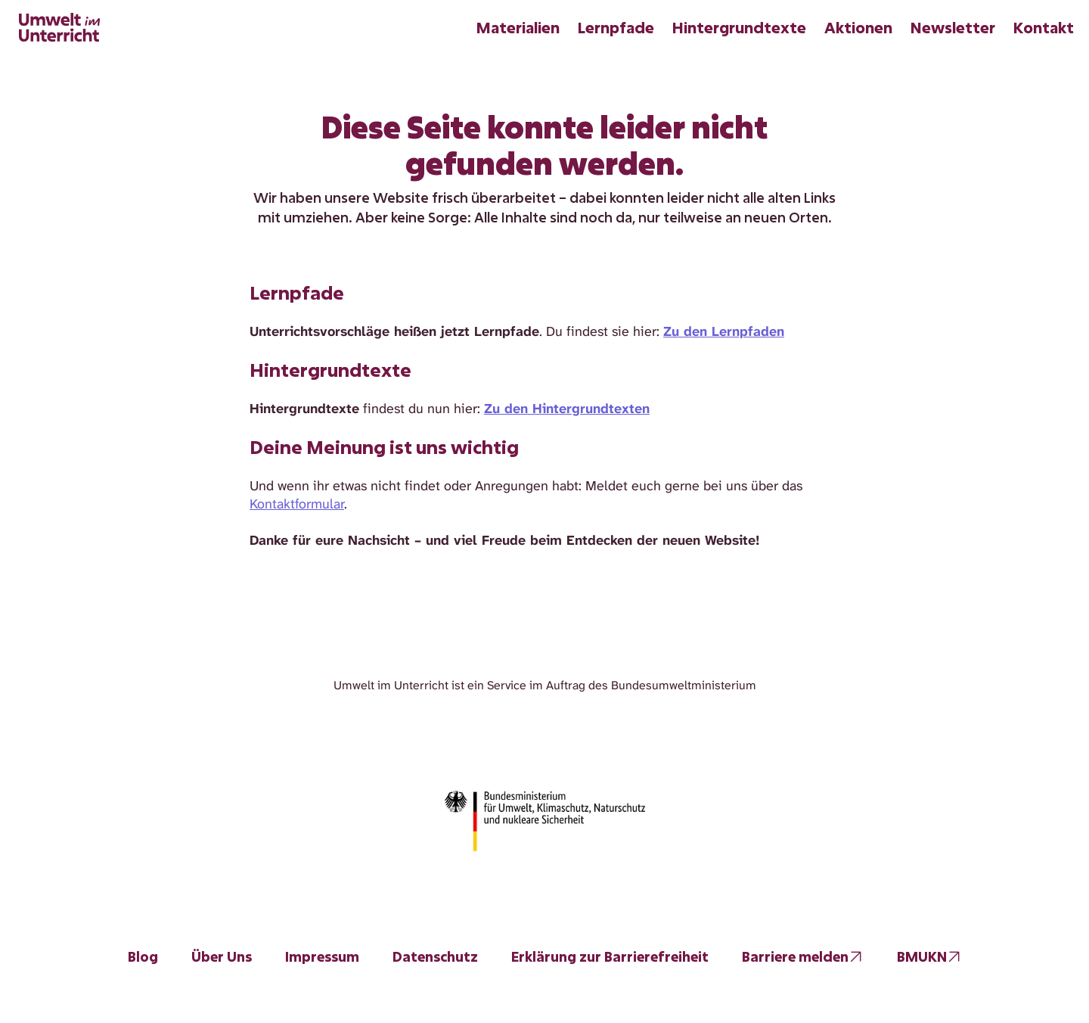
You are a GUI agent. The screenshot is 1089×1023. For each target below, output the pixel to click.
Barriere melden (795, 956)
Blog (143, 956)
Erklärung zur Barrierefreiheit (610, 956)
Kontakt (1043, 27)
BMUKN (922, 956)
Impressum (322, 956)
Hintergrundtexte (739, 27)
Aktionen (858, 27)
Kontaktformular (297, 504)
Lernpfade (616, 27)
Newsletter (953, 27)
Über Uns (221, 956)
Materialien (518, 27)
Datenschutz (435, 956)
